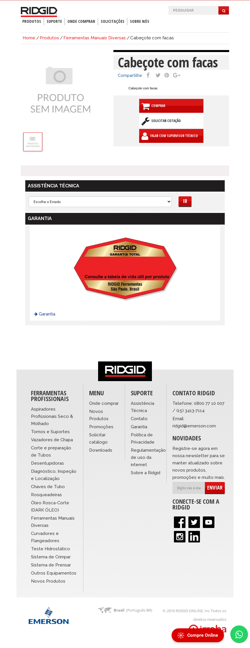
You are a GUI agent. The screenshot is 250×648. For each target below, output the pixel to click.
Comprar (153, 106)
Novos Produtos (48, 581)
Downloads (100, 450)
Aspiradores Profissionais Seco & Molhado (52, 416)
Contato (139, 418)
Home (29, 37)
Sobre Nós (139, 21)
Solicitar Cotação (161, 121)
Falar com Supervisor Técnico (169, 136)
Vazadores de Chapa (52, 439)
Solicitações (112, 21)
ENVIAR (215, 487)
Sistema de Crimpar (51, 557)
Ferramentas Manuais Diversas (94, 37)
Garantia (44, 314)
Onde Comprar (81, 21)
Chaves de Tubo (48, 486)
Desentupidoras (47, 463)
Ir (185, 200)
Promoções (101, 426)
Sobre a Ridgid (145, 472)
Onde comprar (104, 403)
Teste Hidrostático (50, 548)
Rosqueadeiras (46, 494)
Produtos (31, 21)
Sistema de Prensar (51, 565)
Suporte (54, 21)
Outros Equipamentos (53, 573)
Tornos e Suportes (50, 431)
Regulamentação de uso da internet (148, 457)
